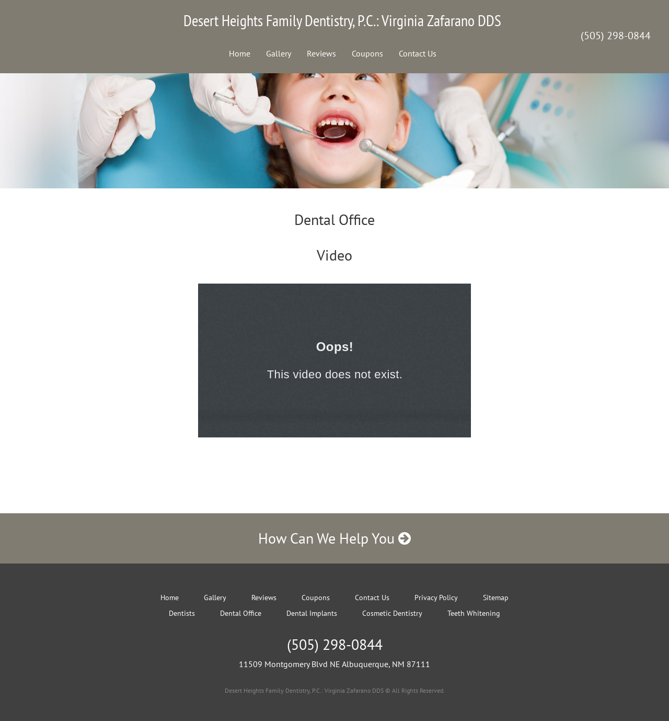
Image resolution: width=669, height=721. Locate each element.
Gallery (278, 53)
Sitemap (496, 597)
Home (239, 53)
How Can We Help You (334, 538)
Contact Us (417, 53)
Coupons (367, 53)
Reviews (321, 53)
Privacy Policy (436, 597)
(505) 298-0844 (616, 35)
